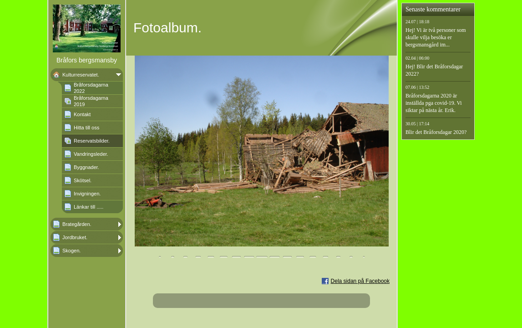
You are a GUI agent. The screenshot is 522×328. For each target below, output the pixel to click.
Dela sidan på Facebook (360, 281)
